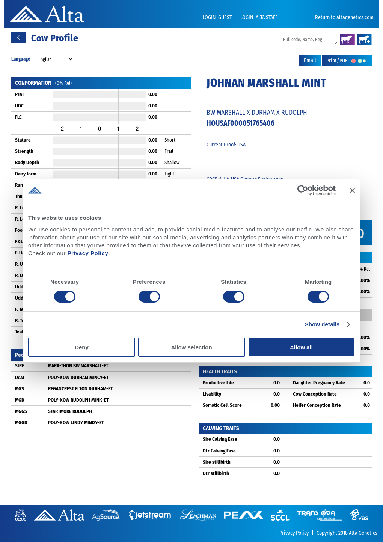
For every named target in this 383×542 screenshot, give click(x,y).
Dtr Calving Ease (219, 451)
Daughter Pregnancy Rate (319, 382)
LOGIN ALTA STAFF (258, 17)
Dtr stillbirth (216, 473)
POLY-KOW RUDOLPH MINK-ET (78, 400)
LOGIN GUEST (218, 17)
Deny (82, 347)
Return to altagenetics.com (344, 17)
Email (310, 60)
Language (20, 59)
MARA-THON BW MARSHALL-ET (78, 365)
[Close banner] (352, 190)
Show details (322, 324)
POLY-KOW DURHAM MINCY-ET (78, 377)
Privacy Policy (88, 253)
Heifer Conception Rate (317, 405)
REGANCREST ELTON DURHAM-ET (80, 388)
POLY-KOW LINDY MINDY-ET (76, 422)
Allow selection (191, 347)
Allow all (301, 347)
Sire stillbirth (217, 462)
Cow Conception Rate (315, 394)
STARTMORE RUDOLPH (70, 411)
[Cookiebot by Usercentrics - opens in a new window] (303, 190)
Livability (212, 394)
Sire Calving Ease (220, 439)
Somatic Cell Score (222, 405)
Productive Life (218, 382)
